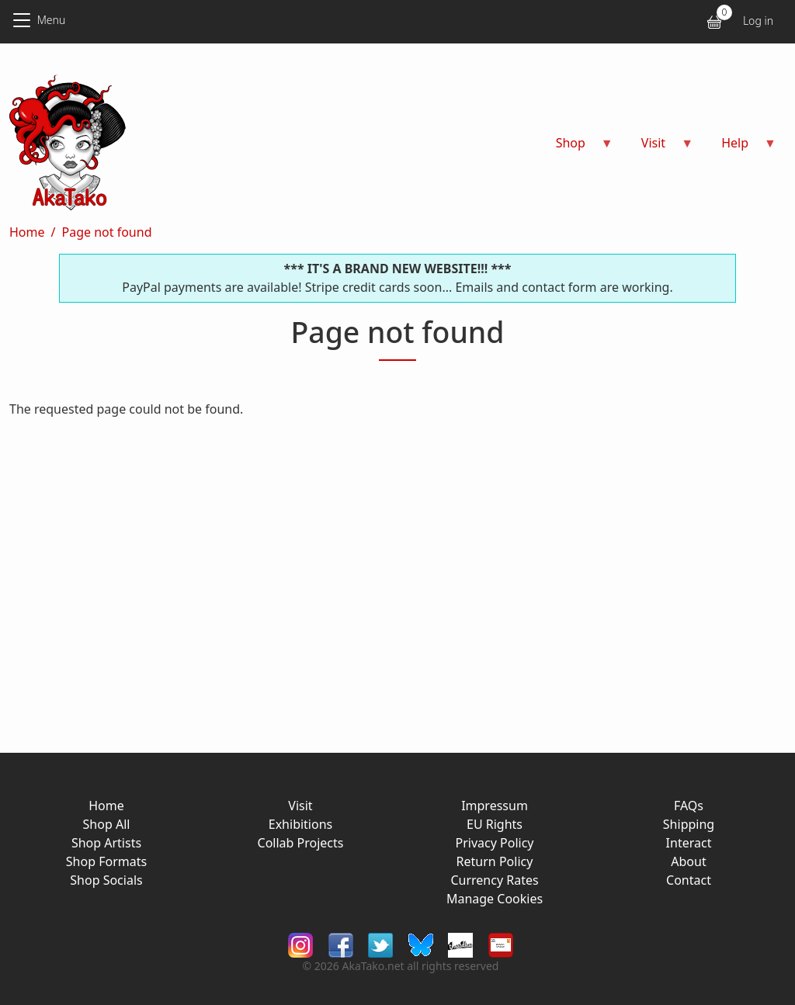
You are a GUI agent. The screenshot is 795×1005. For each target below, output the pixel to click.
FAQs (688, 805)
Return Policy (495, 861)
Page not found (106, 232)
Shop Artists (106, 842)
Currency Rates (494, 880)
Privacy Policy (495, 842)
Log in (758, 20)
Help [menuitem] (739, 147)
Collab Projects (301, 842)
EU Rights (494, 824)
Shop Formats (106, 861)
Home (27, 232)
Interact (689, 842)
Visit (300, 805)
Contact (688, 880)
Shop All (106, 824)
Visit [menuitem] (658, 147)
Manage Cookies (494, 898)
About (688, 861)
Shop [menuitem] (575, 147)
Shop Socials (106, 880)
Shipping (688, 824)
